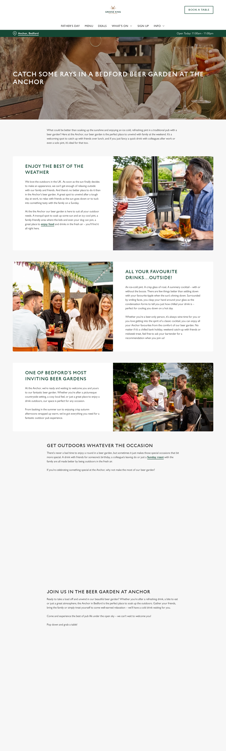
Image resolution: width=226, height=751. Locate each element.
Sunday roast (155, 457)
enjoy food (47, 224)
